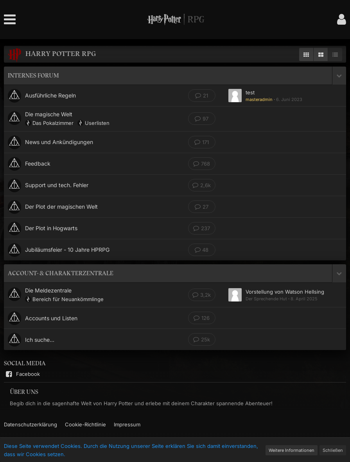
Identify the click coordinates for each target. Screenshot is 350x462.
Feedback (37, 163)
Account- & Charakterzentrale (60, 273)
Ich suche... (39, 339)
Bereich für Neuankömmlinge (68, 299)
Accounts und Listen (51, 318)
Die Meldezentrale (48, 290)
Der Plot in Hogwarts (51, 228)
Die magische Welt (48, 114)
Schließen (333, 450)
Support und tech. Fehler (56, 185)
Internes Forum (33, 75)
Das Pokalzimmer (53, 123)
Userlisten (97, 123)
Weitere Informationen (291, 450)
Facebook (22, 374)
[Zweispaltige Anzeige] (321, 54)
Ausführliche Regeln (50, 95)
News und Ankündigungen (59, 142)
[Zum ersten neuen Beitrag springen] (235, 95)
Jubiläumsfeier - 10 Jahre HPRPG (67, 249)
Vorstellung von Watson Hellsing (285, 292)
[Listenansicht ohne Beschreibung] (335, 54)
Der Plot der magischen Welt (61, 206)
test (250, 92)
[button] (12, 19)
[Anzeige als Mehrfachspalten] (306, 54)
